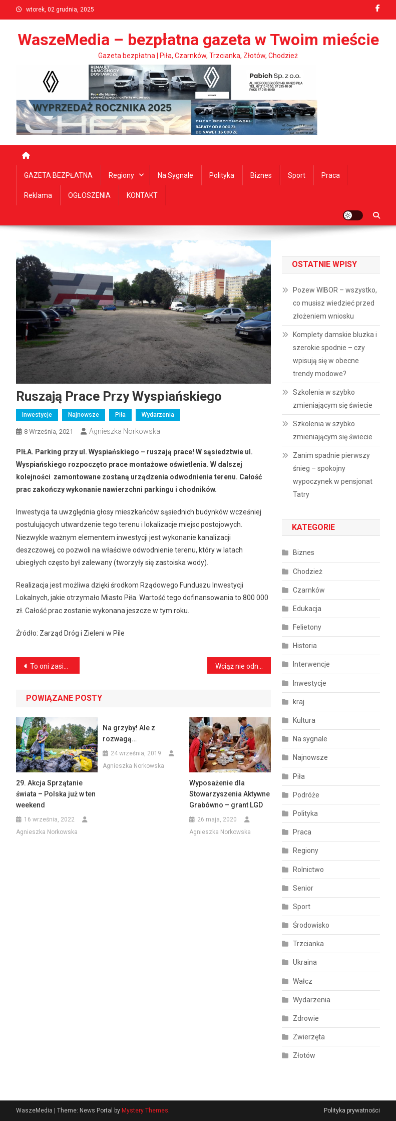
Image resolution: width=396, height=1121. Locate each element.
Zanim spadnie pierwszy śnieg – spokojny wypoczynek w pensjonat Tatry (332, 474)
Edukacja (307, 609)
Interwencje (311, 664)
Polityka (221, 175)
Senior (303, 888)
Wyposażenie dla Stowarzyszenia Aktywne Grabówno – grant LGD (229, 794)
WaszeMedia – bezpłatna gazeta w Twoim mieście (198, 39)
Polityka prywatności (352, 1110)
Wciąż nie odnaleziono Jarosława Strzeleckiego (243, 666)
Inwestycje (37, 414)
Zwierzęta (309, 1037)
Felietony (307, 627)
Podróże (306, 795)
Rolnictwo (308, 870)
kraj (298, 702)
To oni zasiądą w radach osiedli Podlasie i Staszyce (55, 666)
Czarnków (309, 590)
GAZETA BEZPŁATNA (58, 175)
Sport (296, 175)
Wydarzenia (158, 414)
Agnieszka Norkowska (124, 431)
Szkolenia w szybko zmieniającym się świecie (332, 398)
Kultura (304, 720)
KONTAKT (142, 195)
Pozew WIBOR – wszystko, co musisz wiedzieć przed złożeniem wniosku (335, 303)
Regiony (121, 175)
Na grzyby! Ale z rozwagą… (129, 733)
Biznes (261, 175)
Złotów (304, 1055)
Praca (330, 175)
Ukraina (305, 962)
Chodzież (307, 572)
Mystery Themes (145, 1110)
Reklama (38, 195)
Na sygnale (175, 175)
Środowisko (311, 925)
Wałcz (302, 981)
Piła (120, 414)
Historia (305, 646)
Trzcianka (308, 944)
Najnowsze (83, 414)
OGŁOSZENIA (89, 195)
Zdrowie (306, 1018)
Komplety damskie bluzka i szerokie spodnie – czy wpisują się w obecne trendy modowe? (335, 354)
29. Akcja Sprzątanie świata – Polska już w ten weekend (56, 794)
